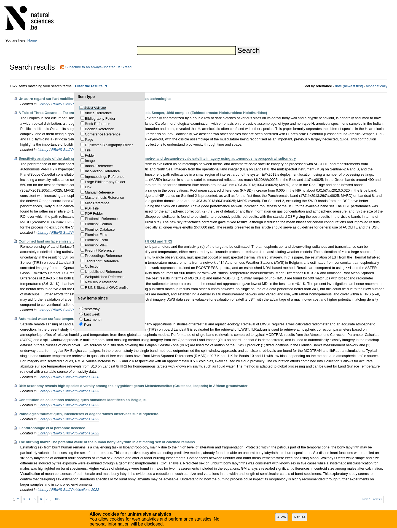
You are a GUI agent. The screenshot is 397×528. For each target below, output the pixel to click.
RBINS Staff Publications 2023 (75, 391)
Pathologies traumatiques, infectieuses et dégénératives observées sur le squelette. (89, 414)
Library (42, 104)
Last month (92, 319)
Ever (87, 325)
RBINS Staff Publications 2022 (75, 405)
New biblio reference (101, 282)
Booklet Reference (99, 129)
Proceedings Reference (103, 256)
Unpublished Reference (103, 272)
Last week (92, 314)
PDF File (92, 208)
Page (89, 139)
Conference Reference (102, 134)
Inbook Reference (99, 166)
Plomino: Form (96, 240)
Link (88, 187)
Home (32, 40)
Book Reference (97, 124)
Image (90, 161)
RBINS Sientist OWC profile (106, 287)
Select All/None (95, 107)
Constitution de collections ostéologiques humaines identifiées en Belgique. (83, 400)
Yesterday (92, 309)
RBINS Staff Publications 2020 (75, 377)
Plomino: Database (100, 229)
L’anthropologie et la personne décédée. (52, 428)
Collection (92, 266)
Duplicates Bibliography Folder (109, 145)
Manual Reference (99, 192)
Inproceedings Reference (104, 177)
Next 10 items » (372, 499)
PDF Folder (94, 213)
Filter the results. (89, 86)
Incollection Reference (102, 171)
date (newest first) (349, 86)
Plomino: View (96, 245)
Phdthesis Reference (101, 219)
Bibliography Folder (100, 118)
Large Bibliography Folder (105, 182)
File (88, 150)
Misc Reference (97, 203)
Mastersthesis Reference (104, 197)
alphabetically (376, 86)
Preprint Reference (99, 250)
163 (57, 499)
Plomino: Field (96, 235)
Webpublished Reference (104, 277)
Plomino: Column (98, 224)
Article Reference (98, 113)
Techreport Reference (102, 261)
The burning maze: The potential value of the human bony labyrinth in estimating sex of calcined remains (107, 442)
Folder (90, 155)
